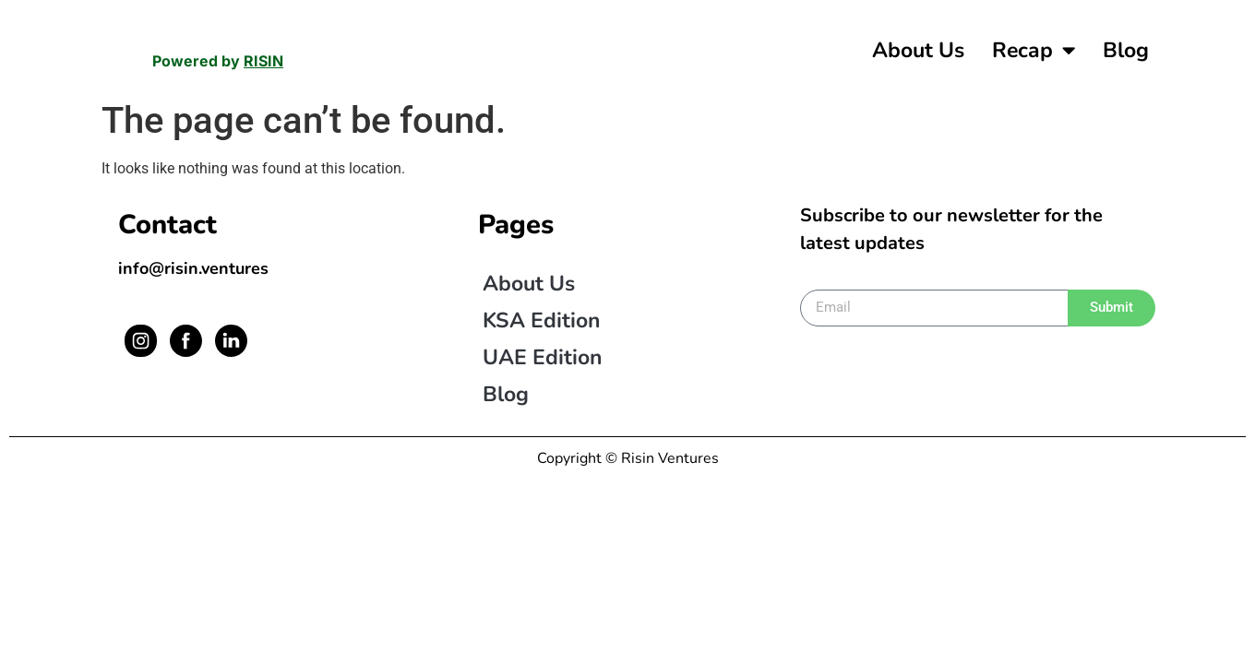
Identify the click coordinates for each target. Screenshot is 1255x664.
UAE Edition (542, 354)
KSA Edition (541, 317)
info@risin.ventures (193, 266)
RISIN (263, 61)
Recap (1033, 50)
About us (918, 50)
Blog (1126, 50)
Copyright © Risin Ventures (628, 455)
